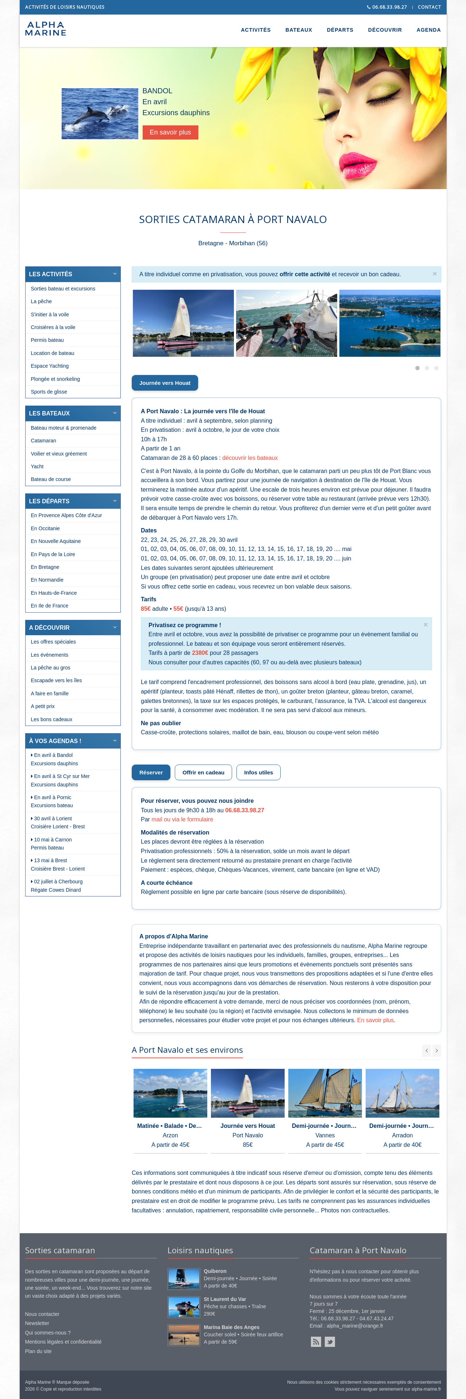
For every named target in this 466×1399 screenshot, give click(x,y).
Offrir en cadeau (203, 772)
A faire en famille (50, 693)
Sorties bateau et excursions (63, 289)
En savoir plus (186, 132)
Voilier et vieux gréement (59, 454)
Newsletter (37, 1323)
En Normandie (47, 580)
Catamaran (43, 440)
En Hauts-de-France (54, 593)
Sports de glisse (49, 392)
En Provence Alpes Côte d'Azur (66, 515)
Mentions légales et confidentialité (63, 1342)
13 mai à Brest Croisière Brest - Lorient (58, 864)
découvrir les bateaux (250, 458)
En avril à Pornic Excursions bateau (52, 801)
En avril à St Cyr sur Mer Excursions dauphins (60, 780)
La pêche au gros (50, 668)
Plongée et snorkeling (55, 379)
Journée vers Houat (164, 383)
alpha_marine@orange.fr (355, 1326)
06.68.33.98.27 (387, 7)
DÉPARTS (340, 30)
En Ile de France (50, 606)
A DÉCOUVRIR (49, 628)
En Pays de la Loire (53, 554)
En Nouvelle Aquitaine (56, 541)
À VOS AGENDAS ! (55, 741)
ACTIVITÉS (256, 30)
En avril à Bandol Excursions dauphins (54, 759)
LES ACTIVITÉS (51, 274)
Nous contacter (42, 1314)
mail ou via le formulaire (182, 819)
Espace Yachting (50, 366)
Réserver (151, 772)
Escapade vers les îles (56, 680)
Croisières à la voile (53, 327)
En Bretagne (45, 567)
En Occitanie (45, 528)
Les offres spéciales (53, 642)
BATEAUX (298, 30)
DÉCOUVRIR (385, 30)
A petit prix (43, 706)
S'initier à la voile (50, 314)
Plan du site (38, 1351)
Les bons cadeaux (52, 719)
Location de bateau (52, 353)
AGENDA (429, 30)
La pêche (41, 301)
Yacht (37, 466)
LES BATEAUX (49, 413)
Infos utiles (258, 772)
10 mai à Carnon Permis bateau (51, 844)
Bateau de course (51, 479)
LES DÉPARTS (49, 501)
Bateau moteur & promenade (64, 428)
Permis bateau (47, 340)
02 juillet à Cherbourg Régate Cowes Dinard (57, 885)
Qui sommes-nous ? (48, 1333)
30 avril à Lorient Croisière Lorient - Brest (58, 822)
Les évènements (50, 655)
